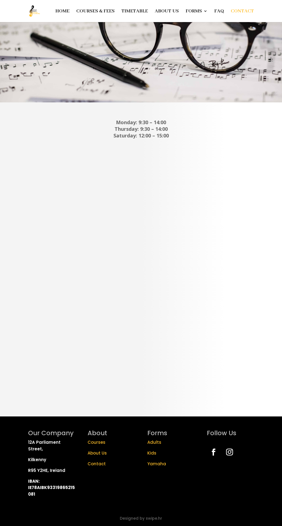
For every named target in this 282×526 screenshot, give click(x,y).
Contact (97, 464)
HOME (62, 11)
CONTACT (242, 11)
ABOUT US (167, 11)
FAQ (219, 11)
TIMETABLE (134, 11)
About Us (97, 453)
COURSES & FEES (95, 11)
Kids (151, 453)
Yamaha (156, 464)
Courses (96, 442)
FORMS (194, 11)
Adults (154, 442)
